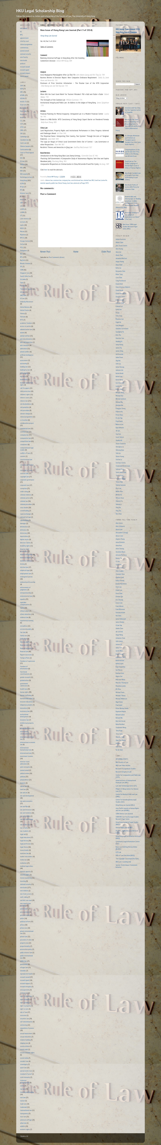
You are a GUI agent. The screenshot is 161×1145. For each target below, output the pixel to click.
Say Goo (118, 434)
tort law (22, 1097)
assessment (24, 360)
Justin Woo (119, 651)
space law (23, 1067)
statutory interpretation (24, 1081)
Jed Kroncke (119, 354)
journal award (24, 51)
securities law (24, 1018)
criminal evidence (25, 495)
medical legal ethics (26, 866)
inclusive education (26, 702)
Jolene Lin (119, 644)
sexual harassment (26, 1033)
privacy (22, 925)
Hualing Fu (119, 341)
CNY (21, 133)
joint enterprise (25, 767)
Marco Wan (119, 389)
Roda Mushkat (120, 724)
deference (23, 530)
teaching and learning (27, 1092)
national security (25, 54)
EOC (21, 158)
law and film (24, 806)
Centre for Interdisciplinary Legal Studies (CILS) (126, 800)
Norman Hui (119, 405)
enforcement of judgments (25, 588)
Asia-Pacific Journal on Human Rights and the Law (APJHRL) (127, 809)
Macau (22, 231)
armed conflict (24, 352)
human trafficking (25, 695)
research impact (25, 73)
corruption (23, 488)
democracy (23, 533)
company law (66, 180)
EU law (22, 161)
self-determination (26, 1022)
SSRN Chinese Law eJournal (124, 813)
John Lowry (119, 641)
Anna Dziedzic (120, 542)
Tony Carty (119, 734)
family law (23, 635)
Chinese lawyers (25, 146)
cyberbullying (24, 520)
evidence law (24, 617)
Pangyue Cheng (120, 408)
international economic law (27, 743)
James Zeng (119, 351)
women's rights (25, 1129)
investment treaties (26, 756)
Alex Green (119, 523)
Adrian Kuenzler (121, 239)
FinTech (22, 164)
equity (22, 608)
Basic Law (23, 111)
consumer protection (27, 465)
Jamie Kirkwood (121, 619)
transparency (24, 1113)
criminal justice (25, 498)
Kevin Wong (119, 380)
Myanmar (23, 234)
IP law (22, 187)
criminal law (87, 180)
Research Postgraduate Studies (126, 768)
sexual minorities (25, 1037)
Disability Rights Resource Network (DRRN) (127, 832)
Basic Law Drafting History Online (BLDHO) (126, 848)
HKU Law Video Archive (123, 765)
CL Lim (118, 561)
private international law (26, 932)
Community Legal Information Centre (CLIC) (128, 842)
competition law (25, 441)
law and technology (26, 819)
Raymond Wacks (121, 711)
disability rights (25, 546)
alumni (22, 332)
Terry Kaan (119, 730)
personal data (24, 912)
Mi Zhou (118, 689)
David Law (119, 590)
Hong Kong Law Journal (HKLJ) (125, 805)
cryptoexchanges (25, 514)
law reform (23, 828)
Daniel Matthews (121, 584)
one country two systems (25, 904)
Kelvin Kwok (119, 373)
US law (22, 298)
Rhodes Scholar (25, 263)
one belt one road (26, 900)
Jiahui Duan (119, 357)
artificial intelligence (26, 355)
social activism (25, 1046)
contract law (24, 473)
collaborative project (27, 423)
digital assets (24, 539)
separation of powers (27, 1028)
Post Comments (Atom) (56, 257)
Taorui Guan (119, 475)
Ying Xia (118, 507)
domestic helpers (25, 557)
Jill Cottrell (119, 631)
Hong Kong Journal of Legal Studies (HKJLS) (127, 823)
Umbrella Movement (26, 302)
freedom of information (24, 667)
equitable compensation (24, 603)
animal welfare (25, 336)
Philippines (23, 250)
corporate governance (27, 480)
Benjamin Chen (120, 271)
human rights (24, 692)
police (22, 918)
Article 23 (23, 101)
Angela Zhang (120, 539)
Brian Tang (119, 274)
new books (23, 60)
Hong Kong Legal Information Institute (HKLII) (128, 837)
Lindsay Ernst (120, 673)
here (45, 169)
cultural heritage (25, 517)
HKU (21, 171)
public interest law (26, 952)
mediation (23, 863)
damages (23, 523)
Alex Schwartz (120, 526)
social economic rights (27, 1052)
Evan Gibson (119, 606)
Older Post (106, 251)
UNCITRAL (23, 295)
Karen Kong (119, 654)
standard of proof (26, 1074)
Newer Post (45, 251)
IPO (21, 190)
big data (22, 376)
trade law (23, 1104)
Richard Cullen (120, 715)
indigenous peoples (26, 705)
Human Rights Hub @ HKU (124, 827)
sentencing (23, 1025)
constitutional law (77, 180)
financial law (24, 651)
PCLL (21, 247)
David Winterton (121, 293)
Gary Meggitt (120, 325)
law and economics (26, 801)
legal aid (23, 834)
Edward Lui (119, 306)
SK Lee (118, 431)
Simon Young (62, 183)
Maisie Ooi (119, 676)
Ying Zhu (118, 510)
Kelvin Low (119, 376)
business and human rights (26, 384)
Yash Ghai (119, 746)
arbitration (23, 348)
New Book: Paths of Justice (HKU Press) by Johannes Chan (132, 187)
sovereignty (24, 1064)
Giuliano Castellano (122, 328)
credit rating (24, 491)
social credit (24, 1049)
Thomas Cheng (120, 478)
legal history (24, 840)
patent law (23, 909)
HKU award (23, 28)
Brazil (22, 117)
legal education (25, 837)
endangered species (26, 577)
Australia (23, 108)
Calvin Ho (119, 564)
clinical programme (26, 44)
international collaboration (24, 732)
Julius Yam (119, 647)
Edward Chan (120, 303)
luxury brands (24, 850)
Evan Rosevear (120, 609)
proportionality (25, 946)
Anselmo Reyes (120, 552)
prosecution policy (26, 949)
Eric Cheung (119, 600)
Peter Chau (119, 415)
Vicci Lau (118, 488)
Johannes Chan (120, 638)
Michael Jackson (121, 399)
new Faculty (24, 57)
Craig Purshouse (121, 280)
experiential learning (26, 620)
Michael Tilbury (120, 695)
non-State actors (25, 894)
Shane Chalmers (121, 443)
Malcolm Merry (120, 679)
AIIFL (21, 92)
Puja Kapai (119, 421)
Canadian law (24, 140)
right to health (25, 999)
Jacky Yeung (119, 344)
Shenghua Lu (120, 447)
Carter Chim (119, 568)
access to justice (25, 326)
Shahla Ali (119, 440)
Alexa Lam (119, 529)
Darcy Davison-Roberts (123, 287)
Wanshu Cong (120, 737)
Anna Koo (119, 545)
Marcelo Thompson (122, 683)
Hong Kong (23, 180)
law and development (27, 796)
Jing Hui (118, 360)
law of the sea (25, 824)
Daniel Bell (119, 284)
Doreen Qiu (119, 596)
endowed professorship (27, 582)
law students (24, 831)
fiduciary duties (25, 642)
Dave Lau (119, 587)
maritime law (24, 853)
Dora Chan (119, 593)
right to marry (24, 1002)
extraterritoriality (26, 629)
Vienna (22, 313)
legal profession (25, 844)
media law (23, 860)
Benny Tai (119, 558)
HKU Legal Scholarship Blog (40, 10)
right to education (26, 996)
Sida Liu (118, 453)
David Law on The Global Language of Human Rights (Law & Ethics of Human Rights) (133, 164)
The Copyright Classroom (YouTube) (127, 858)
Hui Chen (118, 615)
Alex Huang (119, 249)
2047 (21, 85)
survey (22, 1086)
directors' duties (25, 542)
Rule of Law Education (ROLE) (125, 855)
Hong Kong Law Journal (48, 35)
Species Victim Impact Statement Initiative (126, 866)
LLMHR (22, 212)
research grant (24, 70)
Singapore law (24, 273)
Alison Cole (119, 536)
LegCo (22, 225)
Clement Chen (120, 574)
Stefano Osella (121, 463)
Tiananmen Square (26, 289)
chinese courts (24, 397)
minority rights (25, 875)
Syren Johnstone (121, 472)
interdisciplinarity (25, 728)
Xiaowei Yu (119, 501)
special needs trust (26, 1071)
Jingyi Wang (119, 635)
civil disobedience (25, 404)
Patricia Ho (119, 411)
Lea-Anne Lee (120, 383)
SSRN (21, 270)
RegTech (22, 260)
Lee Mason (119, 670)
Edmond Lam (120, 300)
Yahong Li (119, 504)
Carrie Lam (23, 143)
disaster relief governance (24, 550)
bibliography (24, 373)
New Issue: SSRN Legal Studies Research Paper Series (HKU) (130, 226)
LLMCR (22, 209)
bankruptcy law (25, 370)
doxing (22, 564)
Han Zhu (118, 335)
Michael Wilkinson (121, 699)
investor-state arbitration (25, 762)
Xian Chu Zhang (121, 740)
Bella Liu (118, 268)
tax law (22, 1089)
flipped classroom (26, 655)
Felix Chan (119, 316)
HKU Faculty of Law (122, 762)
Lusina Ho (104, 180)
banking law (24, 367)
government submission (24, 684)
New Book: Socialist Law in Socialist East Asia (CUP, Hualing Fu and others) (133, 176)
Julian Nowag (120, 367)
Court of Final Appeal (27, 152)
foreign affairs (25, 658)
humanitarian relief (26, 698)
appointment (24, 38)
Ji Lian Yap (119, 625)
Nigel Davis (119, 702)
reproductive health (26, 974)
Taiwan (22, 286)
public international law (26, 957)
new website (24, 890)
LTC (21, 215)
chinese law (49, 180)
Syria (21, 282)
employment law (25, 573)
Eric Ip (117, 312)
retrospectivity (25, 990)
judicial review (24, 773)
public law (54, 183)
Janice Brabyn (120, 622)
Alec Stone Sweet (121, 245)
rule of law (23, 1012)
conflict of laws (25, 453)
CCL (21, 121)
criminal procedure (26, 504)
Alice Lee (118, 252)
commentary (24, 47)
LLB (21, 206)
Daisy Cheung (120, 580)
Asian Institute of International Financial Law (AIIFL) (126, 781)
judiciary (22, 776)
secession (23, 1015)
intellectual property (27, 723)
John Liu (118, 364)
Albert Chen (119, 242)
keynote (22, 783)
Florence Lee (120, 319)
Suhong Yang (120, 469)
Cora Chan (119, 277)
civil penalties (24, 407)
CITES (22, 127)
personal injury (25, 915)
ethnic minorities (25, 614)
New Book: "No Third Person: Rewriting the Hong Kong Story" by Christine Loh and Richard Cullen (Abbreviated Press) (128, 125)
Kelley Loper (119, 663)
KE (21, 31)
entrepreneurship (25, 593)
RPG (21, 35)
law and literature (26, 810)
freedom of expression (27, 661)
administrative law (26, 329)
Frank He (118, 322)
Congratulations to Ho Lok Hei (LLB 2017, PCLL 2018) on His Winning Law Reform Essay (132, 152)
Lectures (22, 222)
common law (57, 180)
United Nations (25, 307)
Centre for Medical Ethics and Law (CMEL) (126, 795)
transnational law (26, 1110)
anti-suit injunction (26, 342)
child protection (25, 391)
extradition (23, 626)
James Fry (119, 348)
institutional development (24, 715)
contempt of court (26, 470)
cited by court (24, 41)
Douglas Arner (120, 296)
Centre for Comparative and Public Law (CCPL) (128, 776)
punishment (24, 964)
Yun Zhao (119, 514)
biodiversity (24, 379)
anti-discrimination (26, 339)
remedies (23, 971)
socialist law (24, 1061)
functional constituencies (25, 673)
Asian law (23, 105)
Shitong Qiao (120, 450)
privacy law (23, 928)
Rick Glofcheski (120, 721)
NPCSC (22, 238)
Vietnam (23, 317)
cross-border (24, 507)
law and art (23, 792)
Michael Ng (119, 402)
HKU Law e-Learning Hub (123, 862)
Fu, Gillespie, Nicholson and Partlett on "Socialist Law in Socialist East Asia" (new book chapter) (133, 139)
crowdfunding (24, 510)
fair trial (22, 632)
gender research (25, 677)
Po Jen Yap (119, 418)
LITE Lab (118, 852)
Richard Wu (119, 718)
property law (24, 943)
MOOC (22, 228)
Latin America (24, 218)
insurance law (24, 720)
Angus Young (120, 261)
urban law (23, 1123)
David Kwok (119, 290)
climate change (25, 413)
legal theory (24, 847)
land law (97, 180)
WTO (87, 183)
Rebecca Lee (119, 424)
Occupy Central (25, 241)
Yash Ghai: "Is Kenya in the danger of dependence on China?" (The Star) (132, 215)
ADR (21, 89)
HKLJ (93, 180)
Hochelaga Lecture (26, 177)
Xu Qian (118, 743)
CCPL (21, 124)
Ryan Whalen (120, 427)
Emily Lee (119, 309)
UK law (22, 292)
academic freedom (26, 323)
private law (23, 936)
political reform (25, 921)
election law (24, 567)
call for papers (24, 388)
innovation (23, 708)
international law (25, 753)
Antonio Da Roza (121, 555)
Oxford (22, 244)
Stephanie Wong (121, 727)
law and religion (25, 816)
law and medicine (25, 813)
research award (25, 67)
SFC (21, 266)
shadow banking (25, 1040)
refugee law (24, 967)
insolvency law (25, 711)
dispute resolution (26, 554)
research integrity (25, 986)
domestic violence (26, 561)
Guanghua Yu (120, 332)
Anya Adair (119, 265)
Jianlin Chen (119, 628)
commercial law (25, 428)
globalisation (24, 680)
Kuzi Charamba (120, 667)
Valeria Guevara (121, 485)
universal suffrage (79, 183)
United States (24, 310)
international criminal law (27, 738)
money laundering (26, 878)
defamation (24, 526)
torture (22, 1101)
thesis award (24, 76)
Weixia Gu (119, 494)
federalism (23, 639)
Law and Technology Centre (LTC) (126, 786)
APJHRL (22, 95)
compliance (24, 444)
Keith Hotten (120, 660)
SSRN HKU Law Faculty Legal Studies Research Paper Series (127, 818)
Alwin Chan (119, 255)
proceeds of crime (26, 940)
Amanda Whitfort (121, 258)
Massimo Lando (121, 686)
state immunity (25, 1077)
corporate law (24, 485)
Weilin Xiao (119, 491)
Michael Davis (120, 692)
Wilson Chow (120, 498)
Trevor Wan (119, 482)
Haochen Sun (120, 338)
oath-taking (24, 897)
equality (22, 599)
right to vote (24, 1009)
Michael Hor (119, 396)
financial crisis (24, 645)
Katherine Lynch (121, 657)
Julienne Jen (119, 370)
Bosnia (22, 114)
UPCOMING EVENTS (122, 759)
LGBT (21, 202)
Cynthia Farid (120, 577)
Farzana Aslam (120, 612)
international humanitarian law (25, 749)
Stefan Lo (119, 459)
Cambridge (23, 136)
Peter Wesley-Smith (122, 708)
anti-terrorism (24, 345)
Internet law (24, 193)
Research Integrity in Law (123, 772)
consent (22, 456)
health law (23, 689)
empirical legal (25, 570)
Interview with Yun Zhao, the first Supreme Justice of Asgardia (133, 110)
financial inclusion (26, 648)
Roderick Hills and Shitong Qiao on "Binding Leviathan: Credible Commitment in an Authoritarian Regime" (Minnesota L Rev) (128, 202)
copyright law (24, 476)
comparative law (25, 438)
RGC (21, 254)
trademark (23, 1107)
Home (75, 251)
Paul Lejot (119, 705)
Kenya (22, 199)
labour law (23, 786)
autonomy (23, 363)
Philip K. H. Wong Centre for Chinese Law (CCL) (127, 790)
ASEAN (22, 98)
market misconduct (26, 856)
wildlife (22, 1126)
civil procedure (24, 410)
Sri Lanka (23, 279)
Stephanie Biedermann (123, 466)
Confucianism (24, 149)
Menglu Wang (120, 392)
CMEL (21, 130)
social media (24, 1058)
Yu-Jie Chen (119, 750)
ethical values (24, 611)
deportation (24, 536)
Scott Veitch (120, 437)
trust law (70, 183)
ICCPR (22, 183)
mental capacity (45, 183)
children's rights (25, 394)
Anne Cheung (120, 548)
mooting (23, 881)
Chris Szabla (119, 571)
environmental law (26, 596)
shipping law (24, 1043)
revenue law (24, 993)
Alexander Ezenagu (122, 532)
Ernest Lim (119, 603)
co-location (24, 420)
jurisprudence (24, 780)
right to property (25, 1006)
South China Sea (25, 276)
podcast (22, 63)
